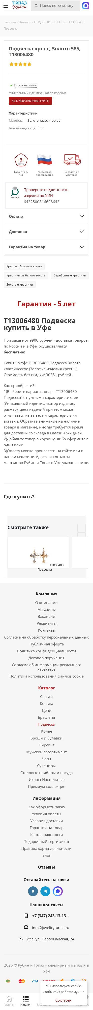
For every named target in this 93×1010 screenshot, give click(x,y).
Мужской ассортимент (46, 751)
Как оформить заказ (47, 806)
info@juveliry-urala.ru (50, 927)
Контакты (46, 630)
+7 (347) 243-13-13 (49, 915)
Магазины (46, 609)
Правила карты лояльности (46, 848)
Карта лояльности (46, 834)
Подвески (46, 724)
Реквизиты (47, 623)
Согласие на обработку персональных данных (46, 637)
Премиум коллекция (46, 786)
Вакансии (46, 616)
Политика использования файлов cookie (46, 676)
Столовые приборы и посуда (46, 772)
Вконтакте (33, 891)
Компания (46, 594)
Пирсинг (46, 744)
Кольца (46, 703)
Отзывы (46, 867)
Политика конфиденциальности (46, 650)
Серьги (46, 696)
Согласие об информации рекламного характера (46, 667)
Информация (46, 798)
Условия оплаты (46, 813)
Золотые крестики (19, 284)
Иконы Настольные (46, 779)
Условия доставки (46, 820)
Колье (46, 731)
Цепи (46, 710)
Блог (46, 855)
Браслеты (46, 717)
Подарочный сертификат (46, 841)
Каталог (46, 688)
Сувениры (46, 765)
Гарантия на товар (46, 827)
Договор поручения (46, 657)
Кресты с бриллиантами (24, 266)
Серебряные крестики (70, 275)
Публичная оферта (47, 643)
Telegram (45, 891)
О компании (46, 602)
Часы (46, 758)
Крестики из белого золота (26, 275)
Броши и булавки (46, 738)
